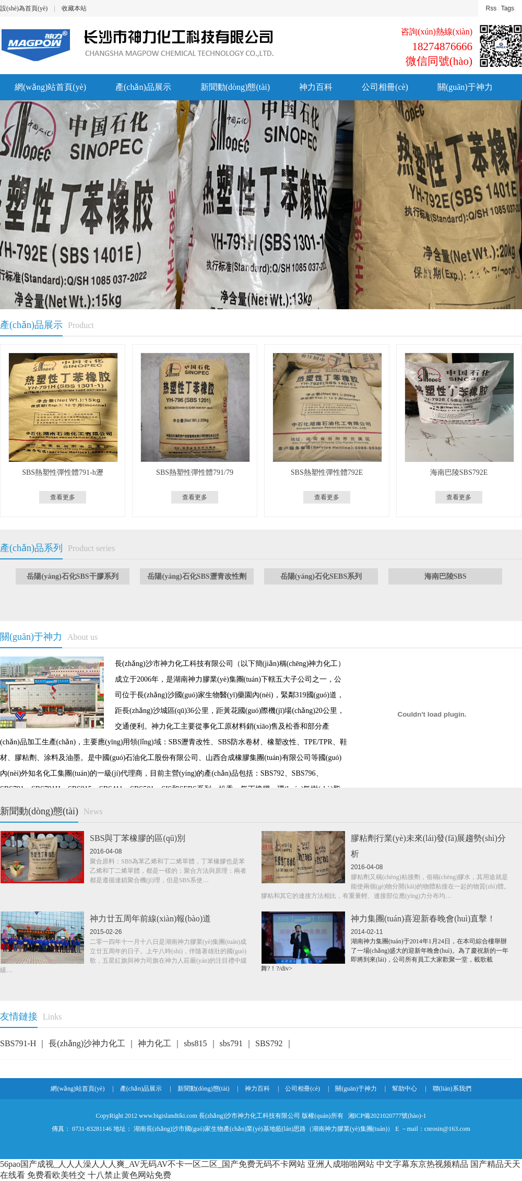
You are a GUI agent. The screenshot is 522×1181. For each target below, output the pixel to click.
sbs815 (196, 1043)
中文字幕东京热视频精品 (422, 1164)
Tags (507, 8)
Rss (491, 8)
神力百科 (316, 87)
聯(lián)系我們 (452, 1088)
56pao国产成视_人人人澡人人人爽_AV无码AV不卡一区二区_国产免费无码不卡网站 (152, 1164)
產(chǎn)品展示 (143, 87)
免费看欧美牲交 (56, 1175)
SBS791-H (19, 1043)
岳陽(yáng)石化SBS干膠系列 (72, 576)
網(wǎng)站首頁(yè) (50, 87)
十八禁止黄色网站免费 (129, 1175)
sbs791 (232, 1043)
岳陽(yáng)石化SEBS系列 (321, 576)
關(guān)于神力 (465, 87)
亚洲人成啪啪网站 (340, 1164)
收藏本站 (74, 8)
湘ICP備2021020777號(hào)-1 (386, 1115)
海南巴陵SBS (445, 576)
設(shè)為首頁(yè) (24, 8)
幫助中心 (404, 1088)
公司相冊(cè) (385, 87)
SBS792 (269, 1043)
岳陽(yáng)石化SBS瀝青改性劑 (196, 576)
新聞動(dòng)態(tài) (235, 87)
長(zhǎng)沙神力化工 (88, 1043)
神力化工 (155, 1043)
